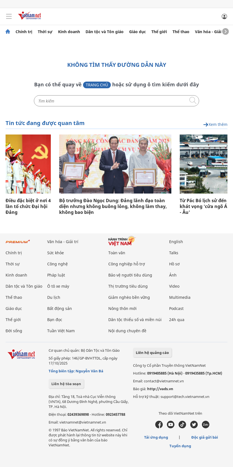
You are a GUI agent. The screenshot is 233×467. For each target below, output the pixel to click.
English (176, 241)
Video (174, 286)
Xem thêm (215, 124)
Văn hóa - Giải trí (211, 32)
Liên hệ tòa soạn (66, 383)
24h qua (176, 319)
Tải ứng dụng (156, 437)
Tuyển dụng (180, 445)
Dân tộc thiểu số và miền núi (135, 319)
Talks (173, 252)
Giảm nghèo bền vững (129, 297)
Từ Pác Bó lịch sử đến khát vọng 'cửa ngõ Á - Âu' (203, 206)
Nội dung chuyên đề (127, 330)
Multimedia (180, 297)
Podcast (176, 308)
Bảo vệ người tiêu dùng (130, 275)
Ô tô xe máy (58, 286)
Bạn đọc (54, 319)
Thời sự (45, 32)
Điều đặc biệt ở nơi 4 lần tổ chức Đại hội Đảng (28, 206)
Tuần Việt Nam (61, 330)
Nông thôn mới (122, 308)
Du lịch (53, 297)
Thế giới (159, 32)
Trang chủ (97, 84)
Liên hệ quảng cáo (152, 352)
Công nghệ (57, 263)
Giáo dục (137, 32)
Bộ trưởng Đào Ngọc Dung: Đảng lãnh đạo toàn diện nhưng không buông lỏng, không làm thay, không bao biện (113, 206)
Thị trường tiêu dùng (128, 286)
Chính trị (24, 32)
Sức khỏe (55, 252)
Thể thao (180, 32)
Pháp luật (56, 275)
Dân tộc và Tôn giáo (105, 32)
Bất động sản (59, 308)
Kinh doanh (69, 32)
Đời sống (14, 330)
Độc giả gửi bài (204, 437)
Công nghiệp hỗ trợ (126, 263)
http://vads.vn (160, 388)
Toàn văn (116, 252)
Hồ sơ (174, 263)
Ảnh (173, 275)
